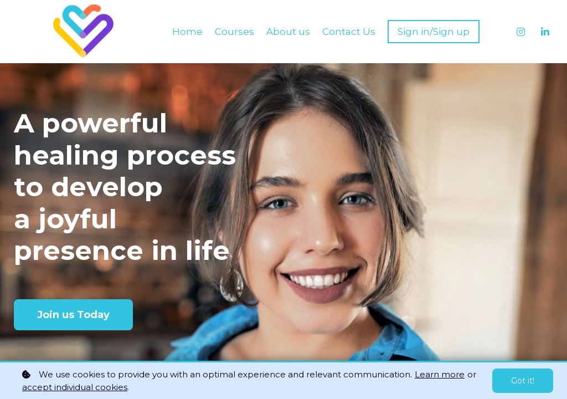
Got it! (522, 381)
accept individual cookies (74, 387)
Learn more (440, 374)
